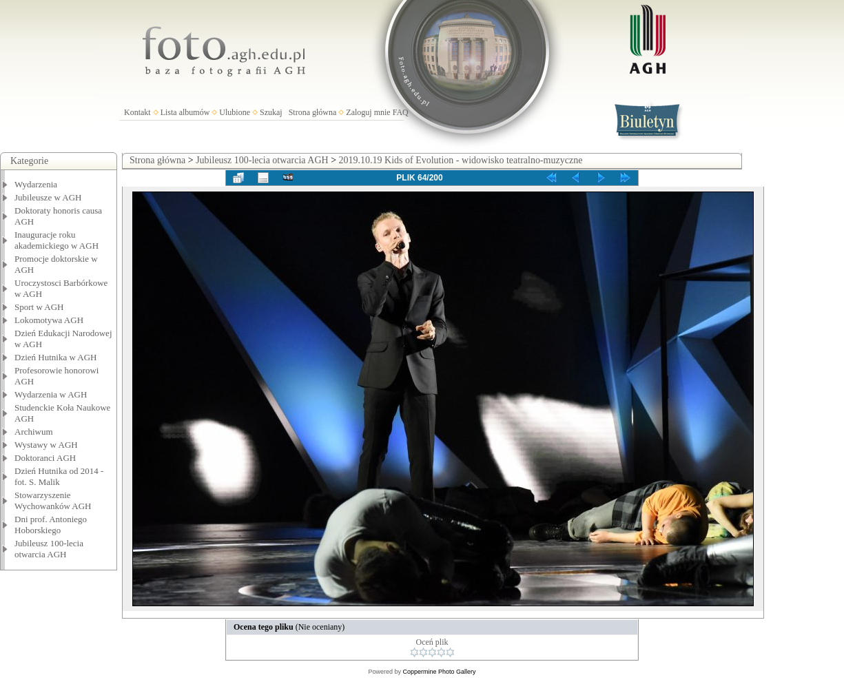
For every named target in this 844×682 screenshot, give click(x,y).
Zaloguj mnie (368, 112)
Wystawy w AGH (46, 445)
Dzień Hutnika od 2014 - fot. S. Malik (58, 476)
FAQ (401, 112)
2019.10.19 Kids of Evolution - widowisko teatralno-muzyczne (461, 160)
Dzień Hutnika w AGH (55, 357)
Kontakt (137, 112)
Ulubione (234, 112)
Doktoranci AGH (45, 458)
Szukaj (271, 112)
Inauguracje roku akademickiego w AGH (56, 240)
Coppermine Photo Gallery (438, 671)
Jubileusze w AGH (48, 197)
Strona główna (313, 112)
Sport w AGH (39, 307)
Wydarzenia (35, 184)
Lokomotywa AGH (48, 320)
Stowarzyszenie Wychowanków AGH (53, 500)
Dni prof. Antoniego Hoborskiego (50, 524)
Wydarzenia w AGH (50, 394)
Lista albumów (185, 112)
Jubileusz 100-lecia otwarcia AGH (48, 548)
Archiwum (33, 431)
